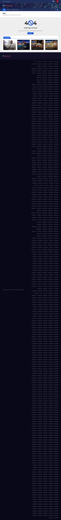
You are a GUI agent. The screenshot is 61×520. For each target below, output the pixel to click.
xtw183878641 (51, 405)
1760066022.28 (40, 68)
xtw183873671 (45, 334)
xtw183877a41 (34, 398)
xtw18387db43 (34, 481)
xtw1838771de (40, 389)
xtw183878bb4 (45, 412)
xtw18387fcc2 (45, 515)
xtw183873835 (34, 336)
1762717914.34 (56, 112)
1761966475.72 (45, 100)
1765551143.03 (33, 160)
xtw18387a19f (45, 428)
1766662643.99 (34, 178)
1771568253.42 (56, 263)
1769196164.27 (45, 219)
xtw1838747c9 (50, 350)
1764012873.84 (45, 132)
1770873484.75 (56, 249)
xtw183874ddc (56, 357)
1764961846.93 (50, 148)
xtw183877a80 (39, 398)
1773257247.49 (45, 286)
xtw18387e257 (56, 485)
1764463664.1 (56, 139)
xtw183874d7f (50, 357)
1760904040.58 (56, 82)
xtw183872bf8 (34, 327)
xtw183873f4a (40, 343)
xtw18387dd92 (45, 483)
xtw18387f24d (56, 501)
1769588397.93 (50, 226)
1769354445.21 (56, 222)
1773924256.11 (56, 288)
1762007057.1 (51, 100)
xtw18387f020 (56, 499)
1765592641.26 (39, 160)
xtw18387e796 (39, 490)
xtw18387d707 (34, 476)
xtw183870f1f (51, 304)
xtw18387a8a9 (50, 435)
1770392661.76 (56, 240)
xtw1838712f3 (45, 309)
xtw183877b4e (56, 398)
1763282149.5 (51, 121)
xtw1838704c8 (56, 295)
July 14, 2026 (7, 46)
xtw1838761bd (56, 373)
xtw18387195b (40, 311)
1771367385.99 (56, 258)
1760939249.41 (33, 84)
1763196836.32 (33, 121)
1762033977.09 (56, 100)
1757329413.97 (50, 61)
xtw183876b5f (45, 382)
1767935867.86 (33, 199)
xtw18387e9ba (50, 492)
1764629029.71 (33, 144)
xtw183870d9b (40, 304)
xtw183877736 (34, 396)
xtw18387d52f (40, 474)
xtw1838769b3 (50, 380)
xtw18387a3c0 (34, 430)
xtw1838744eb (51, 348)
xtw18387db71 (39, 481)
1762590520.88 (56, 109)
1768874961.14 (34, 215)
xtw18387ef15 (45, 499)
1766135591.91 (39, 169)
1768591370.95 (56, 208)
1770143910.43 (45, 238)
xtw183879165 (50, 419)
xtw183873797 (50, 334)
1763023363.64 (56, 116)
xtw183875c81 (40, 371)
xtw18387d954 (50, 476)
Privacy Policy (15, 9)
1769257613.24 (56, 219)
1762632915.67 (40, 112)
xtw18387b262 (34, 444)
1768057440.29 (56, 199)
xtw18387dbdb (45, 481)
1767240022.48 (39, 187)
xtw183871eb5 (56, 313)
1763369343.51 (39, 123)
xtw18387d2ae (56, 469)
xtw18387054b (39, 297)
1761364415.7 (35, 91)
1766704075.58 (39, 178)
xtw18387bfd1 (45, 453)
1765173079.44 (33, 153)
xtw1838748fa (50, 352)
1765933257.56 (56, 164)
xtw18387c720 (50, 460)
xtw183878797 (45, 407)
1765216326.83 (45, 153)
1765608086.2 (45, 160)
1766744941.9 (51, 178)
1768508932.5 (39, 208)
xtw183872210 (34, 318)
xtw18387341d (39, 332)
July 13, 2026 (21, 46)
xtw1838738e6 (50, 336)
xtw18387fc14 (35, 515)
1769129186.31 (34, 219)
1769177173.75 (39, 219)
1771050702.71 (40, 254)
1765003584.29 (56, 148)
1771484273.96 (56, 261)
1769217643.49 (50, 219)
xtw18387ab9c (50, 437)
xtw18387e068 (50, 485)
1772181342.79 (45, 277)
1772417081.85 (45, 281)
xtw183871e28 (51, 313)
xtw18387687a (39, 380)
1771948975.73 (39, 272)
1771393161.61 (34, 261)
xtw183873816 (56, 334)
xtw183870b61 (56, 302)
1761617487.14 (56, 93)
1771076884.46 (45, 254)
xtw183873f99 (51, 343)
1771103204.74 (51, 254)
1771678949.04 (56, 265)
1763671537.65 (45, 128)
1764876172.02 (56, 146)
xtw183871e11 (45, 313)
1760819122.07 (39, 82)
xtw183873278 (45, 329)
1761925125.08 (34, 100)
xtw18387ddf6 (50, 483)
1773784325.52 (50, 288)
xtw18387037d (45, 295)
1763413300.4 (50, 123)
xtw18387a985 (39, 437)
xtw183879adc (56, 423)
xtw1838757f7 (51, 366)
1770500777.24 (50, 242)
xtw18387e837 (50, 490)
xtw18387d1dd (45, 469)
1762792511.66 (39, 114)
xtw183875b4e (50, 368)
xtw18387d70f (39, 476)
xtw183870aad (50, 302)
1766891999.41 (50, 180)
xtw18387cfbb (51, 467)
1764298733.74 (50, 137)
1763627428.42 (34, 128)
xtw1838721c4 (56, 316)
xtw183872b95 (56, 325)
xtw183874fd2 (45, 359)
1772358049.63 (56, 279)
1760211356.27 (39, 70)
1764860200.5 (50, 146)
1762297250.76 (56, 105)
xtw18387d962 (56, 476)
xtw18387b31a (45, 444)
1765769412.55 (50, 162)
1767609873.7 (56, 192)
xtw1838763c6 (45, 375)
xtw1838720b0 (45, 316)
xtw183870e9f (45, 304)
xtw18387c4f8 (51, 458)
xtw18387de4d (56, 483)
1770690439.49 (34, 247)
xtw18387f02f (35, 501)
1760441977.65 (39, 75)
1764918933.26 (39, 148)
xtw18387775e (39, 396)
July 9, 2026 (49, 46)
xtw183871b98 (51, 311)
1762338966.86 (34, 107)
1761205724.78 (34, 89)
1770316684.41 (45, 240)
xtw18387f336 (34, 506)
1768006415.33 (45, 199)
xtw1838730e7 (39, 329)
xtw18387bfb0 (40, 453)
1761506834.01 (35, 93)
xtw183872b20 (50, 325)
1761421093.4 (45, 91)
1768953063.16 (50, 215)
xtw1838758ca (56, 366)
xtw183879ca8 (56, 426)
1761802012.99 (39, 98)
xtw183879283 (56, 419)
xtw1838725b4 (50, 320)
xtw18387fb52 (51, 513)
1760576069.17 (44, 77)
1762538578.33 (44, 109)
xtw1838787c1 (56, 407)
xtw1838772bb (50, 389)
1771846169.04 (45, 270)
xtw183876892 (45, 380)
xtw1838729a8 (34, 325)
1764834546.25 (45, 146)
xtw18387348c (50, 332)
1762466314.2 (34, 109)
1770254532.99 (34, 240)
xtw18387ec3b (39, 497)
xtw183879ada (50, 423)
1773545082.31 (45, 288)
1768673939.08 (50, 210)
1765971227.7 (34, 167)
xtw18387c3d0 (34, 458)
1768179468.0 (56, 201)
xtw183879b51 (39, 426)
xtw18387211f (51, 316)
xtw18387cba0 (50, 462)
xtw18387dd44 (39, 483)
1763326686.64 (33, 123)
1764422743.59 (45, 139)
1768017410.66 (50, 199)
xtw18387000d (50, 293)
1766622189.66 (50, 176)
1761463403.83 (56, 91)
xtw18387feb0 (51, 517)
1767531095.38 (45, 192)
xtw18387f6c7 (35, 508)
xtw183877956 (56, 396)
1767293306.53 (51, 187)
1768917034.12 (45, 215)
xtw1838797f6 (56, 421)
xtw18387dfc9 (45, 485)
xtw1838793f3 (39, 421)
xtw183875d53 (45, 371)
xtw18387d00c (34, 469)
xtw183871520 (51, 309)
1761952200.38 (40, 100)
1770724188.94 (45, 247)
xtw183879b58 (45, 426)
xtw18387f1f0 (45, 501)
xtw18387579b (45, 366)
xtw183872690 (56, 320)
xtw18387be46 (50, 451)
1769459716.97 (56, 224)
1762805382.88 (45, 114)
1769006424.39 (34, 217)
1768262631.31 (45, 203)
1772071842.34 (45, 274)
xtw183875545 (56, 364)
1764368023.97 (34, 139)
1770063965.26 (56, 235)
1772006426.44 (56, 272)
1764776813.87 (33, 146)
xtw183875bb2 (56, 368)
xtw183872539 (45, 320)
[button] (55, 9)
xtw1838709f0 (34, 302)
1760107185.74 (45, 68)
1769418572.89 (45, 224)
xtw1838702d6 (39, 295)
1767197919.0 (56, 185)
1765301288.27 (39, 155)
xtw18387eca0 (51, 497)
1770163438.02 (50, 238)
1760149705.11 (56, 68)
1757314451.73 (45, 61)
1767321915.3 (56, 187)
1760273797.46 (50, 70)
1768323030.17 (56, 203)
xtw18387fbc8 (56, 513)
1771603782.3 (40, 265)
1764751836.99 (56, 144)
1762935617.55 (39, 116)
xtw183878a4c (39, 412)
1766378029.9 (56, 171)
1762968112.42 (45, 116)
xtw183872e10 (50, 327)
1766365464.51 (50, 171)
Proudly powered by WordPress (8, 289)
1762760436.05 (33, 114)
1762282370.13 (50, 105)
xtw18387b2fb (39, 444)
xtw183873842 (39, 336)
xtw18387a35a (56, 428)
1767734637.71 (56, 194)
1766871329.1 (45, 180)
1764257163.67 (39, 137)
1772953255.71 (34, 286)
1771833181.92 (40, 270)
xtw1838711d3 (40, 309)
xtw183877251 (45, 389)
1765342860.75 (45, 155)
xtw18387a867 (39, 435)
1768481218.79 (33, 208)
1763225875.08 (39, 121)
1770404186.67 (34, 242)
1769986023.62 (39, 235)
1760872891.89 (50, 82)
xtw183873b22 (34, 341)
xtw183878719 (56, 405)
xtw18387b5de (45, 446)
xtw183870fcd (56, 304)
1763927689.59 (34, 132)
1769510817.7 (40, 226)
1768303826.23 (50, 203)
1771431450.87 (45, 261)
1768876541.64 (39, 215)
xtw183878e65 (50, 414)
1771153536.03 (40, 256)
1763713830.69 (51, 128)
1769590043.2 (56, 226)
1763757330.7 (34, 130)
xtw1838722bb (39, 318)
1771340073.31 (45, 258)
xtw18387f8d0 (56, 508)
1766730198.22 (45, 178)
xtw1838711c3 (35, 309)
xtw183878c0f (56, 412)
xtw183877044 (50, 387)
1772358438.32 (34, 281)
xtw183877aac (45, 398)
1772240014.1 (34, 279)
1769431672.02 (50, 224)
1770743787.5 (51, 247)
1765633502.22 (50, 160)
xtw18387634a (39, 375)
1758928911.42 (39, 66)
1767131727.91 (46, 185)
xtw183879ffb (40, 428)
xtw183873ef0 (35, 343)
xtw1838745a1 (56, 348)
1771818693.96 (34, 270)
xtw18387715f (34, 389)
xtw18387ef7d (51, 499)
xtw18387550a (50, 364)
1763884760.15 (56, 130)
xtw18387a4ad (56, 430)
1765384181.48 (56, 155)
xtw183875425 (45, 364)
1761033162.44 (56, 84)
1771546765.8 (51, 263)
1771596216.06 (34, 265)
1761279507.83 (45, 89)
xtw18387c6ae (45, 460)
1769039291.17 (39, 217)
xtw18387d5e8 (56, 474)
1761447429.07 (50, 91)
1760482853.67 (44, 75)
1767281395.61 (45, 187)
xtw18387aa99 (45, 437)
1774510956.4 (36, 293)
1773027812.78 (39, 286)
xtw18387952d (45, 421)
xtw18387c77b (56, 460)
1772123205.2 (56, 274)
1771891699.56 (56, 270)
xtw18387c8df (40, 462)
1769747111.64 (34, 231)
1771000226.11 (34, 254)
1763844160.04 (50, 130)
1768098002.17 (39, 201)
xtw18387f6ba (56, 506)
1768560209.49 (50, 208)
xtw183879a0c (45, 423)
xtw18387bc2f (45, 451)
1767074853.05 (35, 185)
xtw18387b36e (56, 444)
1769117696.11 (56, 217)
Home (8, 9)
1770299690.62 (39, 240)
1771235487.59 (50, 256)
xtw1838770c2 (56, 387)
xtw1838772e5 (56, 389)
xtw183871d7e (40, 313)
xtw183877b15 (50, 398)
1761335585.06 (56, 89)
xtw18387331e (34, 332)
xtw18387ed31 (56, 497)
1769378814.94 (39, 224)
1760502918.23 (50, 75)
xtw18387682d (34, 380)
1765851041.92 (39, 164)
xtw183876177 (51, 373)
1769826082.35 (50, 231)
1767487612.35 (34, 192)
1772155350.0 (39, 277)
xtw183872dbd (45, 327)
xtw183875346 (39, 364)
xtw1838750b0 (50, 359)
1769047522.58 (45, 217)
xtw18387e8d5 (56, 490)
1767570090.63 (50, 192)
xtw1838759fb (34, 368)
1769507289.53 (34, 226)
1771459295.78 (50, 261)
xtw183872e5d (56, 327)
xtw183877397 (39, 391)
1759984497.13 (50, 66)
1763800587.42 (39, 130)
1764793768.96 (39, 146)
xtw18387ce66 (35, 467)
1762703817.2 (51, 112)
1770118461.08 (39, 238)
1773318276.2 (50, 286)
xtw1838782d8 (56, 403)
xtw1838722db (50, 318)
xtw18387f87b (51, 508)
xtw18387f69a (51, 506)
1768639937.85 (44, 210)
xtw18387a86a (45, 435)
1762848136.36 (50, 114)
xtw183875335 (34, 364)
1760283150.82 (56, 70)
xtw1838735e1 (40, 334)
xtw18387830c (34, 405)
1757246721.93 (40, 61)
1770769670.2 (56, 247)
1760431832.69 (56, 73)
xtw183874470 (39, 348)
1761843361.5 (45, 98)
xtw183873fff (56, 343)
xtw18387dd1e (34, 483)
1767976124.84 (39, 199)
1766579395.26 (44, 176)
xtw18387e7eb (45, 490)
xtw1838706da (50, 297)
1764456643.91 (51, 139)
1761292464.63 (50, 89)
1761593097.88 (51, 93)
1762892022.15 (34, 116)
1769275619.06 (39, 222)
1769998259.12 (44, 235)
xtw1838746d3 (39, 350)
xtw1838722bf (45, 318)
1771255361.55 (56, 256)
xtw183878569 (45, 405)
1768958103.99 (56, 215)
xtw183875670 (39, 366)
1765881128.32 (45, 164)
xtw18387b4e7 (39, 446)
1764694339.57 (45, 144)
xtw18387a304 (50, 428)
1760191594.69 (33, 70)
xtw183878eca (56, 414)
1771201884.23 (45, 256)
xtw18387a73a (34, 435)
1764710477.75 (50, 144)
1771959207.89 (44, 272)
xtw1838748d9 (39, 352)
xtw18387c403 (40, 458)
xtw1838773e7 (45, 391)
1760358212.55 (45, 73)
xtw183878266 (50, 403)
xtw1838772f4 (34, 391)
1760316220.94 (33, 73)
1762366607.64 (39, 107)
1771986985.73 (50, 272)
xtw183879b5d (50, 426)
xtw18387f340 (40, 506)
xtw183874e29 (34, 359)
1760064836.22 (34, 68)
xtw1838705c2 (45, 297)
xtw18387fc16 (40, 515)
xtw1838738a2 (45, 336)
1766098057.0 (34, 169)
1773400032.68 (56, 286)
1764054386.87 (56, 132)
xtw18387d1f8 (51, 469)
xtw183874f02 (39, 359)
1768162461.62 (51, 201)
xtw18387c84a (34, 462)
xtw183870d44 (34, 304)
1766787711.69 (56, 178)
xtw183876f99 (39, 387)
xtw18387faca (34, 513)
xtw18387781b (45, 396)
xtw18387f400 (45, 506)
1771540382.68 (45, 263)
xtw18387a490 (45, 430)
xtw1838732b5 (50, 329)
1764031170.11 (51, 132)
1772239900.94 (56, 277)
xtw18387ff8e (56, 517)
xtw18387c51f (34, 460)
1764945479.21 (44, 148)
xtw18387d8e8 (45, 476)
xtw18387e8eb (34, 492)
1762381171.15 (45, 107)
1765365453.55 (50, 155)
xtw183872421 (56, 318)
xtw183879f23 (34, 428)
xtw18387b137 (40, 442)
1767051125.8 (56, 183)
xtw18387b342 (50, 444)
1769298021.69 (44, 222)
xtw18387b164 (45, 442)
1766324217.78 (45, 171)
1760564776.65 (39, 77)
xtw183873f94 (45, 343)
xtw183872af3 (45, 325)
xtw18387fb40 (45, 513)
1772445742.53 (56, 281)
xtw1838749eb (56, 352)
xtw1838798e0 (34, 423)
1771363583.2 (51, 258)
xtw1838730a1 (34, 329)
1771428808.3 (40, 261)
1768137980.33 (45, 201)
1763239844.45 (45, 121)
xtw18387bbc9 (39, 451)
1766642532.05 (56, 176)
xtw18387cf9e (45, 467)
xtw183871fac (34, 316)
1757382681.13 (56, 61)
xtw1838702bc (34, 295)
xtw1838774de (56, 391)
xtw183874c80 (34, 357)
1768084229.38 (34, 201)
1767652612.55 (39, 194)
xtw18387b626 (50, 446)
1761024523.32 (50, 84)
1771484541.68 (34, 263)
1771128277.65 (56, 254)
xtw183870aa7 (45, 302)
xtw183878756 (34, 407)
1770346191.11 (51, 240)
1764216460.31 (33, 137)
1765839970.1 (34, 164)
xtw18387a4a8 (50, 430)
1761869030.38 (50, 98)
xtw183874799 (45, 350)
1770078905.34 (34, 238)
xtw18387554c (34, 366)
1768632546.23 (39, 210)
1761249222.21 (39, 89)
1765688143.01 (34, 162)
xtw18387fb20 (40, 513)
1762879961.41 (56, 114)
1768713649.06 (56, 210)
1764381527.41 (39, 139)
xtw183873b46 (39, 341)
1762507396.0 (39, 109)
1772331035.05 (50, 279)
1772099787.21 (51, 274)
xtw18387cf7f (40, 467)
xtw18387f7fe (45, 508)
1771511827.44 (40, 263)
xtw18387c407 (45, 458)
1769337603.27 (50, 222)
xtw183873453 (45, 332)
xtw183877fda (34, 403)
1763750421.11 (56, 128)
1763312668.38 (56, 121)
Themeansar (22, 289)
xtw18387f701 (40, 508)
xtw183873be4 (50, 341)
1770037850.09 (50, 235)
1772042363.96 (39, 274)
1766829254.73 (40, 180)
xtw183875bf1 (34, 371)
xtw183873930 (56, 336)
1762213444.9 (39, 105)
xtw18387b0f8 (34, 442)
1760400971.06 (50, 73)
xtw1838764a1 (56, 375)
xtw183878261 (45, 403)
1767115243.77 (41, 185)
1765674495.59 (56, 160)
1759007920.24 (44, 66)
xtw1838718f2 (34, 311)
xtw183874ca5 (40, 357)
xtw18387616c (45, 373)
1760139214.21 (51, 68)
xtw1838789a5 (34, 412)
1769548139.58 (45, 226)
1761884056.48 (56, 98)
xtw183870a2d (39, 302)
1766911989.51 (56, 180)
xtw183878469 (39, 405)
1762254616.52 (45, 105)
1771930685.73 (33, 272)
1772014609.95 (34, 274)
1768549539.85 (44, 208)
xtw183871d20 (35, 313)
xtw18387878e (40, 407)
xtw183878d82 (39, 414)
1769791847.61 (45, 231)
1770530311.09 (56, 242)
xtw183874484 (45, 348)
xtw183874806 (56, 350)
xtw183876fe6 (45, 387)
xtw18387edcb (34, 499)
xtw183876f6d (34, 387)
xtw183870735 (56, 297)
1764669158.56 (39, 144)
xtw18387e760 (34, 490)
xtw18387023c (56, 293)
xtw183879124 (45, 419)
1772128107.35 (34, 277)
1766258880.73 (34, 171)
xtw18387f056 (40, 501)
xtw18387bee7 (34, 453)
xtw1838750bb (56, 359)
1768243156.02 (39, 203)
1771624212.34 (45, 265)
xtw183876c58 (56, 382)
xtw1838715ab (56, 309)
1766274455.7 (40, 171)
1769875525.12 (39, 233)
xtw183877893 (50, 396)
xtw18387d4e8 (34, 474)
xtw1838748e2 (45, 352)
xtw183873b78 (45, 341)
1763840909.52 (44, 130)
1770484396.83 (45, 242)
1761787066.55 (34, 98)
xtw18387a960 (34, 437)
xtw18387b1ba (56, 442)
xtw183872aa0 (39, 325)
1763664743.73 (40, 128)
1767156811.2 (51, 185)
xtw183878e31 (45, 414)
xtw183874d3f (45, 357)
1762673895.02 (45, 112)
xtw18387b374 (34, 446)
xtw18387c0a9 (56, 453)
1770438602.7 (39, 242)
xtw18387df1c (34, 485)
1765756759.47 (44, 162)
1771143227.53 (34, 256)
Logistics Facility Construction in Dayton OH (51, 45)
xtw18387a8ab (56, 435)
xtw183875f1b (56, 371)
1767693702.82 (50, 194)
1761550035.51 (45, 93)
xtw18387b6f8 (56, 446)
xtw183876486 (50, 375)
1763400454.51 (45, 123)
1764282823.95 (44, 137)
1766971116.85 (40, 183)
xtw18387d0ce (40, 469)
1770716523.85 (40, 247)
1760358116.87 (39, 73)
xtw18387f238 (51, 501)
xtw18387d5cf (50, 474)
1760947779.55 (39, 84)
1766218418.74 (56, 169)
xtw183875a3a (39, 368)
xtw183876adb (39, 382)
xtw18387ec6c (45, 497)
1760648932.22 (56, 77)
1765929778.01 (50, 164)
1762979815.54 (50, 116)
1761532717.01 (40, 93)
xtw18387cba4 (56, 462)
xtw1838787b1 (51, 407)
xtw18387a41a (39, 430)
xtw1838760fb (40, 373)
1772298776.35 (44, 279)
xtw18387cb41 (45, 462)
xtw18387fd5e (51, 515)
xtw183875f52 (34, 373)
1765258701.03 (50, 153)
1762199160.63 (34, 105)
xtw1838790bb (34, 419)
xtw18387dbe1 (50, 481)
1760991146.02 (45, 84)
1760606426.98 (50, 77)
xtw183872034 (40, 316)
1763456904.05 (56, 123)
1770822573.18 (39, 249)
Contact (40, 293)
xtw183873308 (56, 329)
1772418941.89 (50, 281)
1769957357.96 (56, 233)
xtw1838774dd (50, 391)
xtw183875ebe (51, 371)
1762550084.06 (50, 109)
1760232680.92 (44, 70)
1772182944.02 (50, 277)
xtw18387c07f (51, 453)
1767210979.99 (34, 187)
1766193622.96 (50, 169)
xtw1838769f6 (56, 380)
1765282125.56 (56, 153)
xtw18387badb (34, 451)
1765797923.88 (56, 162)
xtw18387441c (34, 348)
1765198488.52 (39, 153)
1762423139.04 (50, 107)
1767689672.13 (45, 194)
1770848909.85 (50, 249)
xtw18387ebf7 (34, 497)
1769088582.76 (51, 217)
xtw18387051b (34, 297)
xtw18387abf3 (56, 437)
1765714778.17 (39, 162)
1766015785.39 (44, 167)
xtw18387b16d (50, 442)
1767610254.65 (34, 194)
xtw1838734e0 (56, 332)
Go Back (30, 33)
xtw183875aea (45, 368)
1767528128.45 (39, 192)
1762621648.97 (34, 112)
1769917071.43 (50, 233)
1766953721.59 (34, 183)
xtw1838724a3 (34, 320)
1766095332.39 (56, 167)
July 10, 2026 (35, 46)
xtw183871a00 (45, 311)
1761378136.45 (40, 91)
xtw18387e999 (39, 492)
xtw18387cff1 (56, 467)
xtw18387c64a (39, 460)
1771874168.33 (50, 270)
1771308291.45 (40, 258)
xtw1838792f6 (34, 421)
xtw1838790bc (39, 419)
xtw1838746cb (34, 350)
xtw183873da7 (56, 341)
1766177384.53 (45, 169)
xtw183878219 (39, 403)
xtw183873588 (34, 334)
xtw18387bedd (56, 451)
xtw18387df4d (39, 485)
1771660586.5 (51, 265)
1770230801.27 (56, 238)
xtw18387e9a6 (45, 492)
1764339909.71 (56, 137)
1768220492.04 (33, 203)
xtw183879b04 (34, 426)
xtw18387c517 (56, 458)
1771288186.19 (34, 258)
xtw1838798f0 (39, 423)
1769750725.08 (39, 231)
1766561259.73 (39, 176)
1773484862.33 (39, 288)
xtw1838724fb (39, 320)
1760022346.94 (56, 66)
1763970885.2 (40, 132)
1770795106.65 (33, 249)
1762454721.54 (56, 107)
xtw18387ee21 (40, 499)
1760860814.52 (44, 82)
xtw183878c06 (50, 412)
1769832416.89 (56, 231)
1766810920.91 (34, 180)
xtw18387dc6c (56, 481)
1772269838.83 (39, 279)
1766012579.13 (39, 167)
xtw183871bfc (56, 311)
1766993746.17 (45, 183)
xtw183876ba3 (50, 382)
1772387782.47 (39, 281)
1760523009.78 (56, 75)
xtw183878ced (34, 414)
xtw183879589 (50, 421)
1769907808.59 (44, 233)
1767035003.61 (51, 183)
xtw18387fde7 (56, 515)
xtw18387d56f (45, 474)
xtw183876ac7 (34, 382)
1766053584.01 (50, 167)
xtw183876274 (34, 375)
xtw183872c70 (39, 327)
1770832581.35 (44, 249)
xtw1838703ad (50, 295)
